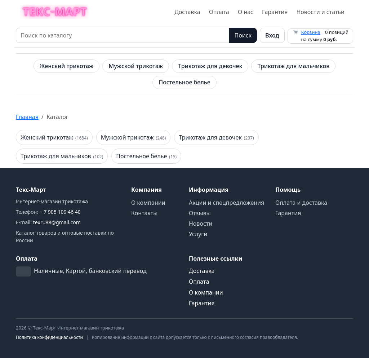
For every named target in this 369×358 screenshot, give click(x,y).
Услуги (198, 234)
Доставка (187, 12)
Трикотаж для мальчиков (293, 66)
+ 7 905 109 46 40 (60, 211)
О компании (148, 203)
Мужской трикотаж (135, 66)
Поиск (243, 35)
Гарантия (275, 12)
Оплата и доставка (301, 203)
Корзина (310, 32)
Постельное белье (184, 82)
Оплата (219, 12)
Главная (27, 117)
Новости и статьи (320, 12)
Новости (200, 223)
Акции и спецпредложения (226, 203)
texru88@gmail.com (57, 222)
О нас (245, 12)
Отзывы (200, 213)
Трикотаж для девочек (210, 66)
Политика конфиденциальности (49, 337)
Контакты (144, 213)
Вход (272, 35)
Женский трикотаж (67, 66)
